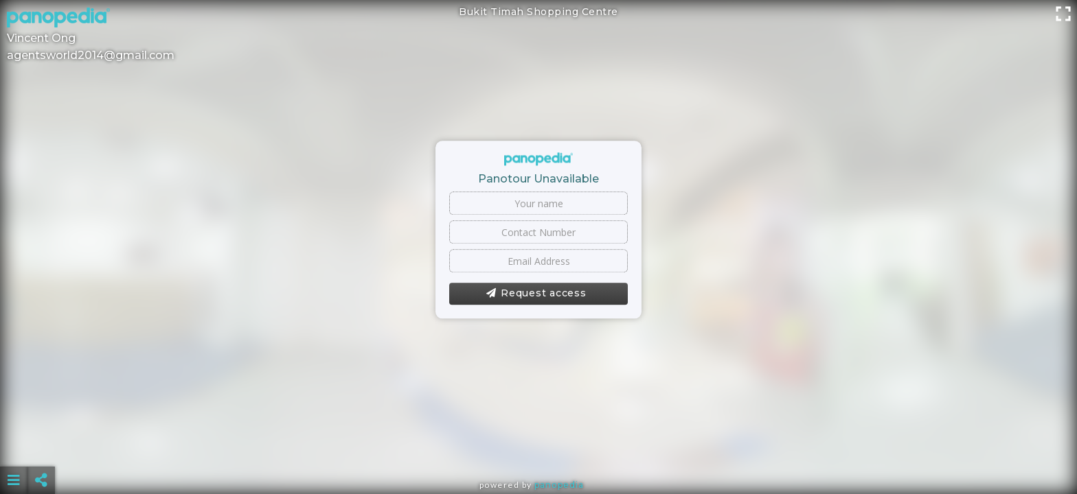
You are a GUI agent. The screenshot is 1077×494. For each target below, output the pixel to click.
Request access (536, 293)
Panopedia (559, 485)
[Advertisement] (538, 446)
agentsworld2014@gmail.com (90, 55)
